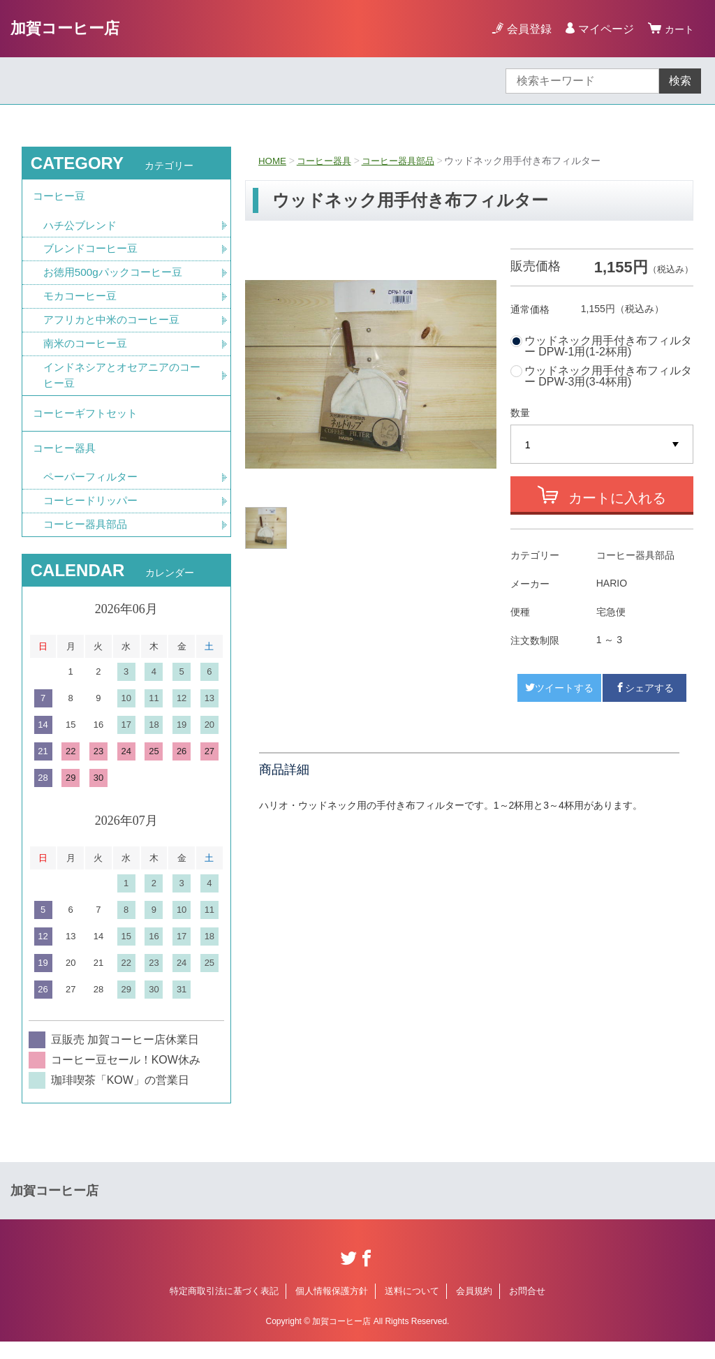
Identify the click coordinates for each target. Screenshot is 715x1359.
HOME (273, 160)
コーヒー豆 (61, 198)
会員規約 (474, 1308)
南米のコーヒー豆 (88, 351)
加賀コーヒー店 (69, 28)
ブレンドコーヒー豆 (93, 253)
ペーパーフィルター (93, 493)
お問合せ (527, 1308)
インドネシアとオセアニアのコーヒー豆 (121, 383)
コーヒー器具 (327, 160)
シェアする (644, 687)
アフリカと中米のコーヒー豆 (116, 326)
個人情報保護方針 (331, 1308)
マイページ (602, 29)
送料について (412, 1308)
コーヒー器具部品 (406, 160)
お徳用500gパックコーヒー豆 (117, 278)
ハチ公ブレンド (82, 229)
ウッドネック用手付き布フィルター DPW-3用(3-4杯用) (608, 376)
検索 (680, 81)
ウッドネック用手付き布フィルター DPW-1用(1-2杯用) (608, 346)
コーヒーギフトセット (89, 423)
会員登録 (525, 29)
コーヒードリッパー (93, 517)
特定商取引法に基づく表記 (224, 1308)
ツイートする (559, 687)
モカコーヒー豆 (82, 302)
